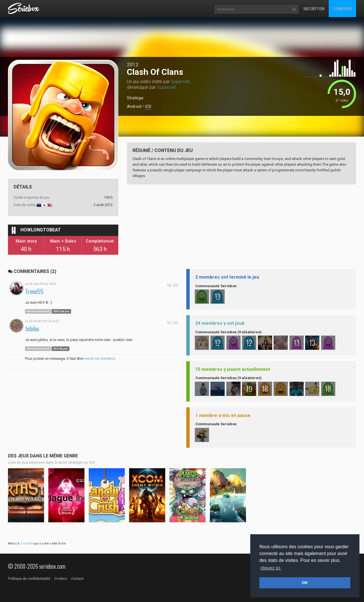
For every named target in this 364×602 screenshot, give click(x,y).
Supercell (180, 81)
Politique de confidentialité (29, 579)
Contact (77, 579)
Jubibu (32, 328)
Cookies (60, 579)
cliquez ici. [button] (270, 568)
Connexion (342, 8)
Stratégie (135, 97)
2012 (132, 64)
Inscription (313, 8)
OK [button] (305, 582)
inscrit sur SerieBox (99, 358)
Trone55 (34, 291)
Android (134, 106)
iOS (148, 106)
